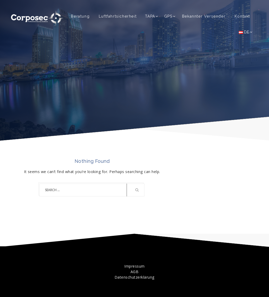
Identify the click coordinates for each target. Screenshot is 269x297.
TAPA (150, 16)
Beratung (80, 16)
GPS (168, 16)
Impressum (134, 266)
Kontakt (242, 16)
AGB (135, 271)
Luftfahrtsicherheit (118, 16)
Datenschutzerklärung (134, 277)
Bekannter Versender (203, 16)
